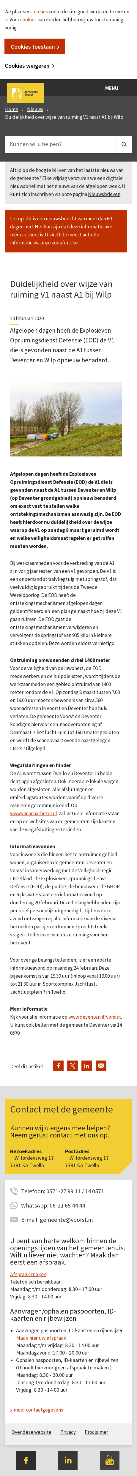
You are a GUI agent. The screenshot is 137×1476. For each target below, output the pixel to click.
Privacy (68, 1432)
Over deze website (31, 1432)
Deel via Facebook (58, 1066)
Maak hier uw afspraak (41, 1337)
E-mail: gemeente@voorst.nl (57, 1219)
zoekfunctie (65, 242)
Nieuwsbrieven (104, 194)
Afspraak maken (28, 1274)
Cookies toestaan (33, 46)
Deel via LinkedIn (86, 1066)
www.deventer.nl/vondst (94, 1017)
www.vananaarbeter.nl (33, 813)
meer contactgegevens (38, 1410)
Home (11, 109)
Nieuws (35, 109)
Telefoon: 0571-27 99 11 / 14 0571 (62, 1191)
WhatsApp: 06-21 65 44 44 (53, 1205)
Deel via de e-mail (101, 1066)
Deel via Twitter (72, 1066)
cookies (40, 11)
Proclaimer (96, 1432)
